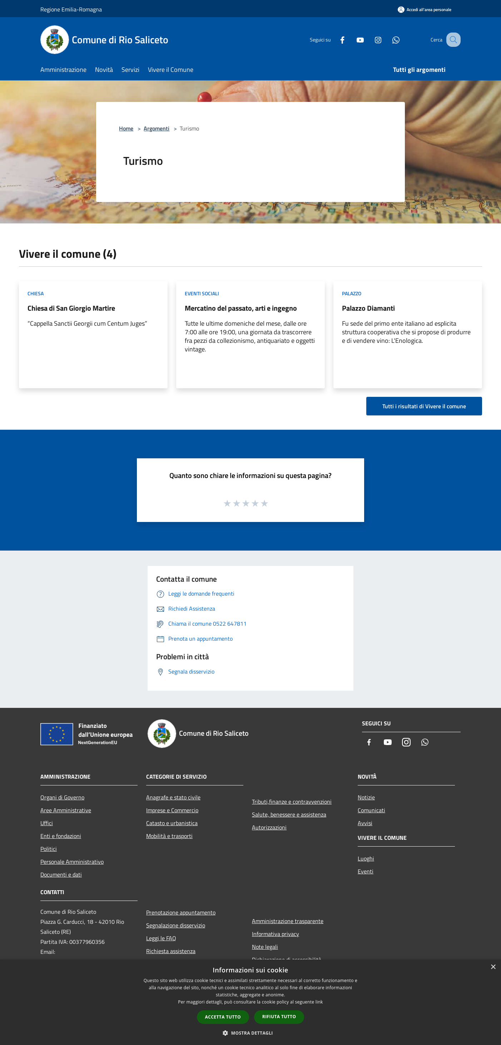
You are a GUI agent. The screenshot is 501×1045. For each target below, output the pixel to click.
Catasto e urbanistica (172, 823)
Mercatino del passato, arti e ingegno (241, 308)
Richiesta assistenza (170, 951)
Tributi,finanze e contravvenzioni (292, 801)
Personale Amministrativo (72, 861)
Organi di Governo (62, 797)
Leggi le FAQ (161, 938)
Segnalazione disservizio (175, 925)
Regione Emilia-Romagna (71, 9)
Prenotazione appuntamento (180, 912)
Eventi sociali (202, 293)
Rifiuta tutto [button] (279, 1017)
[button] (250, 1032)
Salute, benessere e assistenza (289, 814)
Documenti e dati (61, 874)
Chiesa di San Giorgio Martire (71, 308)
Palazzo (351, 293)
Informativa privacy (275, 934)
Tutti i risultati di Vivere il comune (424, 406)
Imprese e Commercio (172, 810)
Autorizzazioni (269, 827)
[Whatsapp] (388, 39)
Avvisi (365, 823)
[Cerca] (452, 39)
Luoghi (366, 858)
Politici (48, 848)
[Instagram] (370, 39)
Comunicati (371, 810)
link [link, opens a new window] (319, 1002)
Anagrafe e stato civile (173, 797)
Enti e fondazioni (60, 836)
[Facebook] (335, 39)
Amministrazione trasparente (287, 921)
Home (126, 128)
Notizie (366, 797)
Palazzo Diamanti (368, 308)
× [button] (493, 967)
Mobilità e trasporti (169, 836)
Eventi (365, 871)
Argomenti (156, 128)
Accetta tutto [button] (223, 1017)
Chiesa (36, 293)
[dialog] (250, 1002)
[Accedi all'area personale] (424, 9)
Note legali (265, 946)
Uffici (46, 823)
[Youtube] (353, 39)
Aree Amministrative (65, 810)
